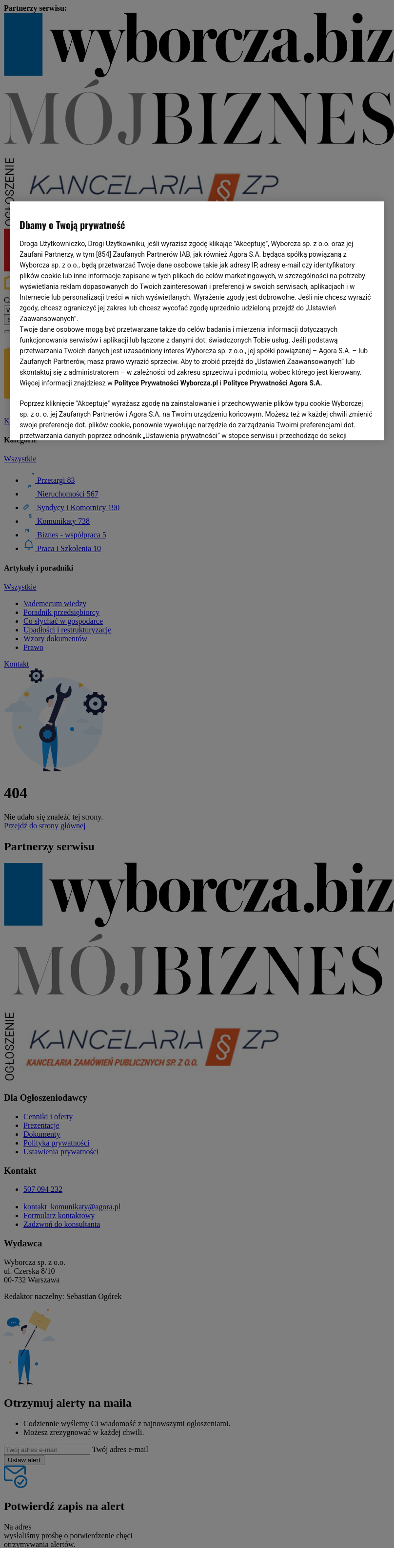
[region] (197, 320)
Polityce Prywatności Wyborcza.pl (166, 383)
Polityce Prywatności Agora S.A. (272, 383)
